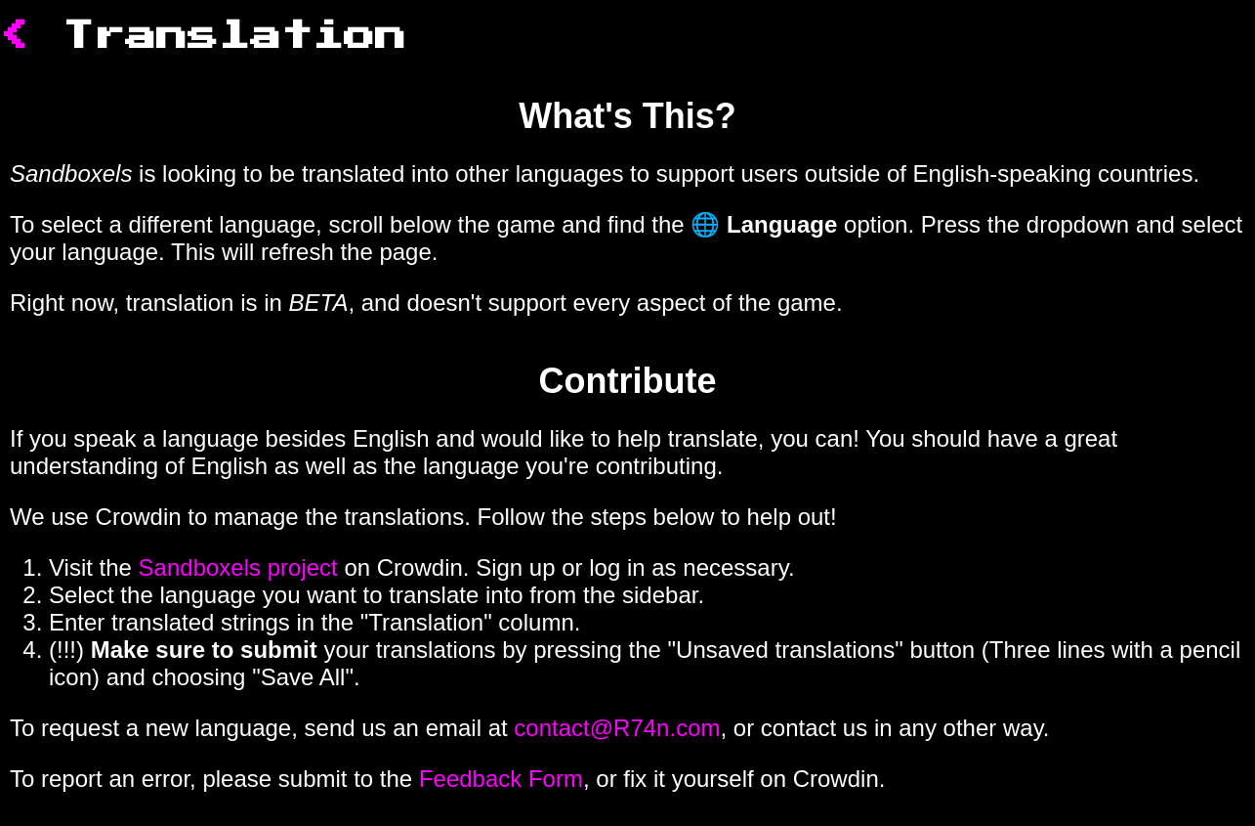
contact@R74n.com (617, 728)
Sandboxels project (238, 567)
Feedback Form (501, 778)
